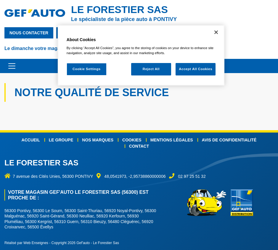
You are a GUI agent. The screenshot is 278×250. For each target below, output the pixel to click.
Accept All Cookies (195, 69)
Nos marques (97, 140)
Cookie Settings (87, 69)
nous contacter (28, 32)
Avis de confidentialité (229, 140)
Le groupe (61, 140)
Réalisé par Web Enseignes (26, 243)
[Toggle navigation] (9, 66)
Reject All (151, 69)
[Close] (216, 32)
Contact (139, 146)
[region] (141, 55)
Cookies (132, 140)
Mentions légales (171, 140)
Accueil (31, 140)
